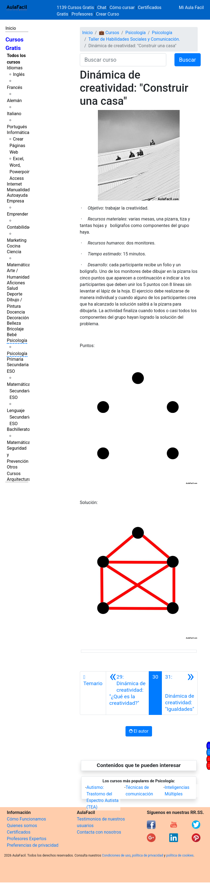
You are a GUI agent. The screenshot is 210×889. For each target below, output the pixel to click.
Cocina (13, 246)
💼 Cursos (109, 32)
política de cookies (180, 855)
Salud (12, 288)
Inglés (19, 74)
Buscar (187, 59)
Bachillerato (18, 429)
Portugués (17, 126)
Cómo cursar (122, 7)
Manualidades (20, 189)
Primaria (15, 359)
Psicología (17, 340)
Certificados (18, 832)
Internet (14, 184)
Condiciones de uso (116, 855)
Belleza (14, 323)
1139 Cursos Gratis (76, 7)
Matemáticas (20, 264)
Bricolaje (15, 329)
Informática (18, 132)
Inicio (10, 28)
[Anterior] (127, 693)
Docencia (16, 312)
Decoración (18, 317)
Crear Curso (107, 14)
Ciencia (14, 251)
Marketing (16, 240)
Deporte (14, 294)
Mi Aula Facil (191, 7)
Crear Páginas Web (17, 145)
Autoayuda (17, 195)
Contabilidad (19, 227)
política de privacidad (147, 855)
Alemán (14, 100)
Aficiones (16, 282)
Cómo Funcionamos (26, 819)
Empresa (15, 201)
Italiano (14, 113)
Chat (101, 7)
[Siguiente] (180, 693)
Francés (14, 87)
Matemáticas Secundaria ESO (20, 391)
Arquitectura (19, 479)
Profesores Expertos (26, 838)
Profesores (82, 14)
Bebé (12, 334)
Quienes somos (22, 825)
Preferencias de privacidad (33, 845)
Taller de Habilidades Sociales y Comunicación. (134, 39)
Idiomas (14, 67)
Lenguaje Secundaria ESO (19, 417)
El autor (138, 731)
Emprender (17, 214)
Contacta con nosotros (99, 832)
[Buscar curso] (123, 59)
